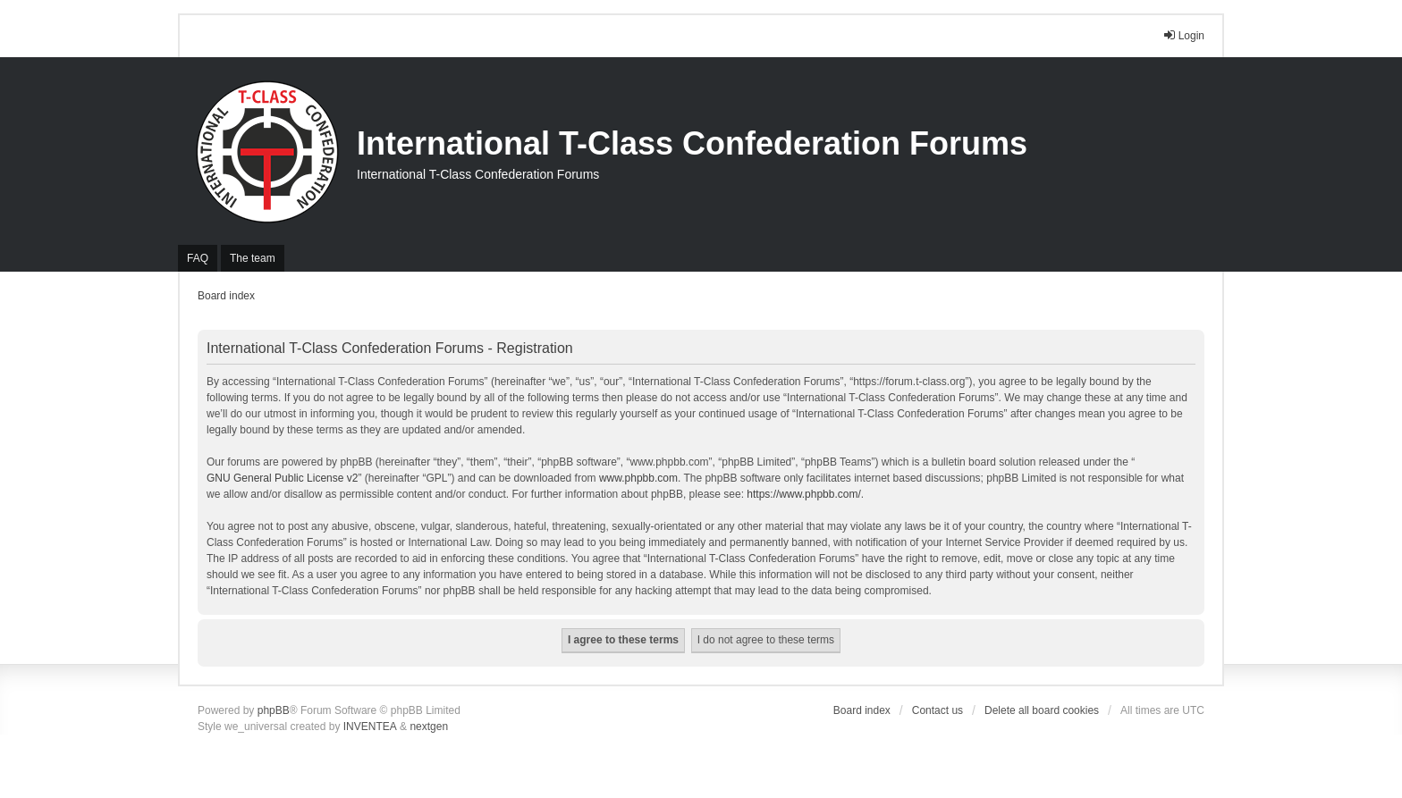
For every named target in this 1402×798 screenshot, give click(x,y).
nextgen (429, 726)
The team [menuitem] (252, 258)
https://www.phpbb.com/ (803, 494)
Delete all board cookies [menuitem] (1041, 710)
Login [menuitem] (1183, 35)
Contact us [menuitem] (937, 710)
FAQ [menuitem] (197, 258)
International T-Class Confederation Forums (692, 143)
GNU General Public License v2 (282, 478)
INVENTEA (370, 726)
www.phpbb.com (638, 478)
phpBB (274, 710)
